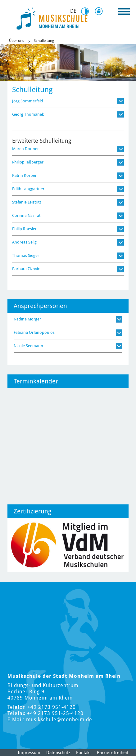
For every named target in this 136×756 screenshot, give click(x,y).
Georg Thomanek (28, 114)
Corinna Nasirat (26, 215)
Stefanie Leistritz (26, 202)
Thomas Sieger (25, 255)
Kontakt (83, 752)
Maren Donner (25, 148)
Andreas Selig (24, 242)
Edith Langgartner (28, 188)
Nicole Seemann (28, 345)
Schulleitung (44, 40)
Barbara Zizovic (26, 268)
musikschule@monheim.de (59, 719)
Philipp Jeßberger (27, 162)
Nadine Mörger (27, 319)
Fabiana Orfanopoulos (34, 332)
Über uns (16, 40)
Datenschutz (58, 752)
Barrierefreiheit (113, 752)
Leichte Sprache (100, 11)
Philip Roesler (24, 228)
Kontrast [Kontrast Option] (87, 11)
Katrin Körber (24, 175)
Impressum (29, 752)
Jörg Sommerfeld (27, 101)
